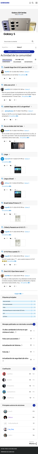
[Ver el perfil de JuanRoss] (10, 374)
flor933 (7, 71)
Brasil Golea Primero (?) (12, 203)
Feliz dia (5, 352)
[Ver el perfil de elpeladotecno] (11, 392)
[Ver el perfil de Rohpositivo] (10, 386)
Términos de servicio (7, 452)
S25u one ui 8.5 (9, 85)
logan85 (7, 207)
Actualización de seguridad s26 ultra (15, 358)
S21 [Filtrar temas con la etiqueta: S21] (4, 313)
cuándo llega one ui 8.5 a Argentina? (17, 107)
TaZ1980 (7, 275)
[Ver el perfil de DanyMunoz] (10, 398)
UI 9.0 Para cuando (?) (12, 252)
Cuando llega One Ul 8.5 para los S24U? (18, 67)
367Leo (7, 183)
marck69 (7, 159)
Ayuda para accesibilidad (9, 449)
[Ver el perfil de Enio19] (10, 411)
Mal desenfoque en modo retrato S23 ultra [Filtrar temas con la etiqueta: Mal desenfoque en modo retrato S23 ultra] (13, 310)
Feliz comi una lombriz (10, 339)
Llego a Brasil (9, 179)
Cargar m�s (18, 293)
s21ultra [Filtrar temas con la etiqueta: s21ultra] (5, 316)
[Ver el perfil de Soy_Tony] (11, 429)
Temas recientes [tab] (7, 59)
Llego (6, 154)
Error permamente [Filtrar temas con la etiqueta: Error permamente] (7, 304)
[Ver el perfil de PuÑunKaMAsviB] (13, 423)
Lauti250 (7, 89)
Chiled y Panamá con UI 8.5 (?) (14, 227)
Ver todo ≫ (19, 324)
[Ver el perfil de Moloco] (10, 417)
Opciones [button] (33, 47)
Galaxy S (26, 71)
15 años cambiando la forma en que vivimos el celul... (14, 331)
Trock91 (7, 130)
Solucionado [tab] (17, 62)
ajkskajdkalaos (9, 111)
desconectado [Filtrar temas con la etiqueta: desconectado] (6, 301)
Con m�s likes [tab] (19, 59)
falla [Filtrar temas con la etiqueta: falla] (4, 307)
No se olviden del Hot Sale (13, 126)
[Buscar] (19, 41)
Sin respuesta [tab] (28, 62)
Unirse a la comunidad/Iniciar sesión (19, 51)
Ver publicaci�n (23, 75)
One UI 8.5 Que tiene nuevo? (14, 271)
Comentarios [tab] (6, 62)
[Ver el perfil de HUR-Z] (10, 435)
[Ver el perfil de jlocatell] (9, 380)
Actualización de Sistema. (11, 345)
